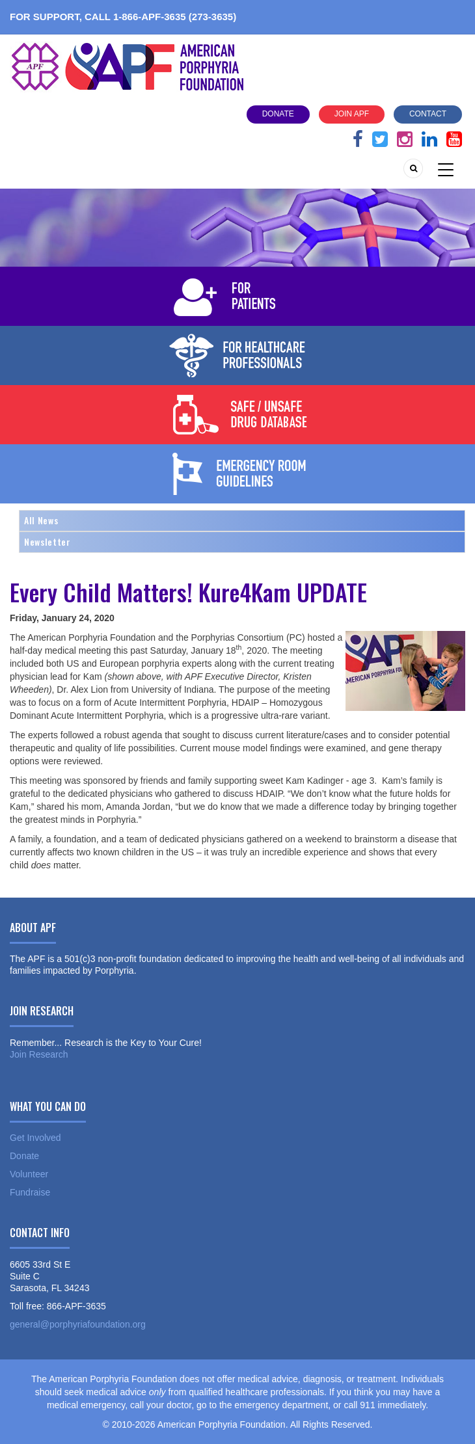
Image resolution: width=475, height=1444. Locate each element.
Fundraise (30, 1192)
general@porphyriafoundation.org (78, 1324)
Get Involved (35, 1137)
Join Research (39, 1054)
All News (41, 520)
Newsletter (47, 541)
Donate (278, 113)
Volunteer (29, 1174)
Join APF (351, 113)
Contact (427, 113)
